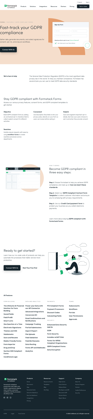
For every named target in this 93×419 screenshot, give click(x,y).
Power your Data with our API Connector (34, 307)
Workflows (73, 309)
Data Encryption (53, 350)
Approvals (73, 319)
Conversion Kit (31, 315)
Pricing (72, 6)
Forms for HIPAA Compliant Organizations (57, 342)
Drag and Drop (9, 348)
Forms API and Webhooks (35, 348)
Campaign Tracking (33, 324)
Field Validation (31, 338)
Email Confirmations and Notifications (35, 319)
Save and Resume (11, 338)
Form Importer (9, 344)
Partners (63, 6)
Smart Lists (8, 321)
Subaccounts (74, 306)
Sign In (87, 2)
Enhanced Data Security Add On (57, 326)
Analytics (29, 351)
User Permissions (76, 316)
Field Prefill (8, 317)
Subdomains (9, 334)
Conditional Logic (11, 357)
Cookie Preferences (80, 390)
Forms (2, 22)
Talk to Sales (83, 6)
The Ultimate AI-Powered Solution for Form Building (14, 308)
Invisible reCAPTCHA (55, 337)
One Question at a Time (13, 324)
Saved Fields (9, 314)
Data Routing (30, 344)
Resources (54, 6)
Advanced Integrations (34, 312)
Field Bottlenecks (32, 341)
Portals (72, 313)
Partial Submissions (33, 328)
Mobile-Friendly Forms (12, 341)
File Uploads (30, 334)
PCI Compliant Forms (55, 306)
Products (23, 6)
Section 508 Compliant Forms (13, 352)
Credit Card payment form (71, 204)
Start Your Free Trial (30, 268)
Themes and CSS (10, 331)
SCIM (49, 331)
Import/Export (31, 331)
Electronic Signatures (12, 328)
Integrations (43, 6)
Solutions (33, 6)
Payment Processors (55, 309)
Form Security (53, 334)
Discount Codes (53, 313)
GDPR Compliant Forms (56, 346)
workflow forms (13, 134)
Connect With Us (8, 49)
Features (10, 22)
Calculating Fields (54, 316)
